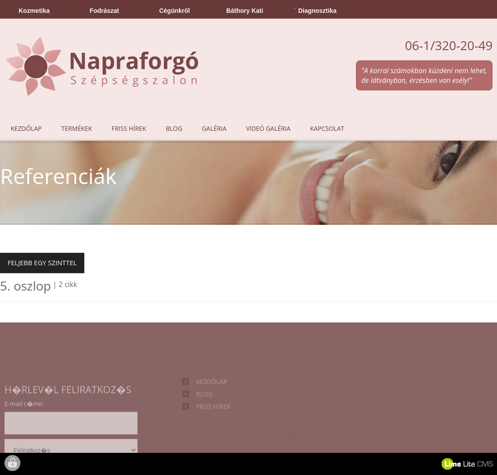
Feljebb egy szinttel (42, 262)
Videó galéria (268, 128)
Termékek (76, 128)
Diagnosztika (314, 10)
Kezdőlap (26, 128)
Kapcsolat (327, 128)
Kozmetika (34, 10)
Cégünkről (174, 10)
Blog (174, 128)
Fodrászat (104, 10)
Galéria (214, 128)
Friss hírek (128, 128)
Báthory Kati (244, 10)
